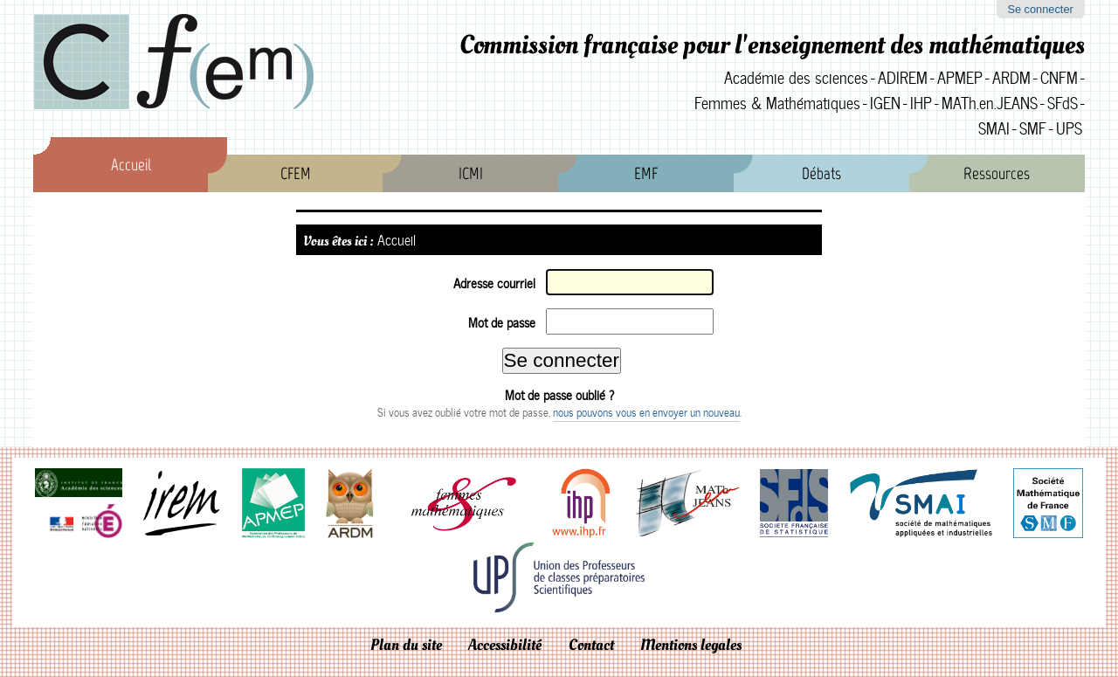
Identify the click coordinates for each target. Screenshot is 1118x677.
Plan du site (406, 645)
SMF (1032, 128)
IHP (921, 102)
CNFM (1059, 77)
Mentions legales (691, 645)
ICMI (471, 173)
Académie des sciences (796, 77)
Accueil (131, 165)
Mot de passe (501, 322)
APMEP (960, 77)
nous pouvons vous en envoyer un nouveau (646, 412)
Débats (821, 173)
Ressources (996, 173)
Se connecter (1040, 9)
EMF (646, 173)
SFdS (1062, 102)
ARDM (1011, 77)
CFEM (295, 173)
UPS (1069, 128)
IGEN (885, 102)
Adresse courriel (494, 283)
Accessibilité (505, 645)
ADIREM (903, 77)
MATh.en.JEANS (990, 102)
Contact (591, 645)
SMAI (994, 128)
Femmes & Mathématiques (777, 102)
